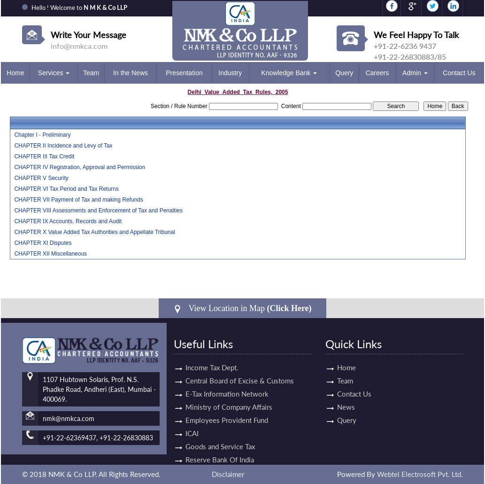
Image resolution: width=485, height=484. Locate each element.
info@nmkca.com (79, 45)
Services (54, 73)
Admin (415, 73)
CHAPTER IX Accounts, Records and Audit (68, 221)
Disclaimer (228, 474)
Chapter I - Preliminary (42, 135)
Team (91, 73)
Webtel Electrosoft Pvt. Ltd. (420, 474)
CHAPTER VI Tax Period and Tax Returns (66, 189)
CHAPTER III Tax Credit (44, 156)
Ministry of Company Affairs (228, 396)
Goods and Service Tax (220, 435)
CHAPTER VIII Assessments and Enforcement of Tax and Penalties (98, 210)
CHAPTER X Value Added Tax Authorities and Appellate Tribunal (94, 232)
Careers (377, 73)
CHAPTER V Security (41, 178)
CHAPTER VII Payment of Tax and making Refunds (78, 199)
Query (344, 73)
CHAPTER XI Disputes (42, 243)
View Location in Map (242, 308)
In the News (130, 73)
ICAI (192, 422)
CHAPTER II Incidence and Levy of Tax (63, 145)
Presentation (184, 73)
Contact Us (459, 73)
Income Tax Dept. (212, 356)
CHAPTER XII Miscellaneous (50, 253)
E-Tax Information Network (227, 383)
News (335, 407)
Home (15, 73)
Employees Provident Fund (226, 409)
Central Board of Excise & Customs (239, 370)
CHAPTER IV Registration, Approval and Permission (79, 167)
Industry (230, 73)
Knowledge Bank (289, 73)
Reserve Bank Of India (219, 449)
